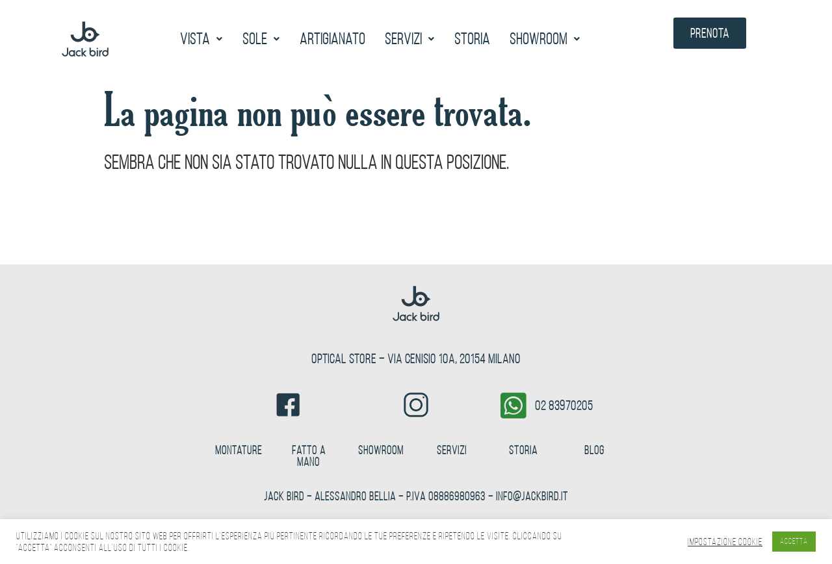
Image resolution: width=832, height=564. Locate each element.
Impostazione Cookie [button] (725, 542)
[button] (201, 39)
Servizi (410, 39)
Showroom (545, 39)
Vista (201, 39)
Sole (261, 39)
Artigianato (332, 39)
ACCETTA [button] (794, 541)
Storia (472, 39)
